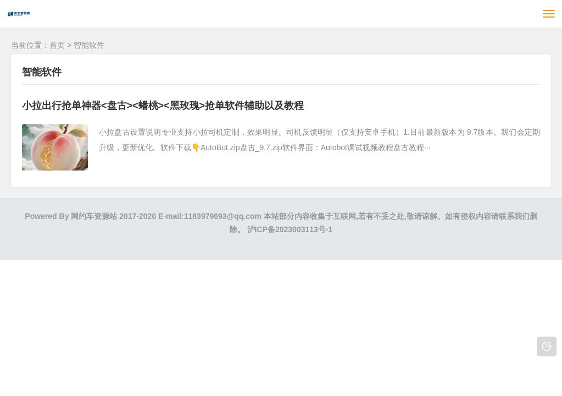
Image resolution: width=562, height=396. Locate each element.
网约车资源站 (94, 216)
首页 (57, 45)
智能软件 (89, 45)
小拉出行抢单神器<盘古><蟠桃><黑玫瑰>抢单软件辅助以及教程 (163, 105)
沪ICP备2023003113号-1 (290, 229)
